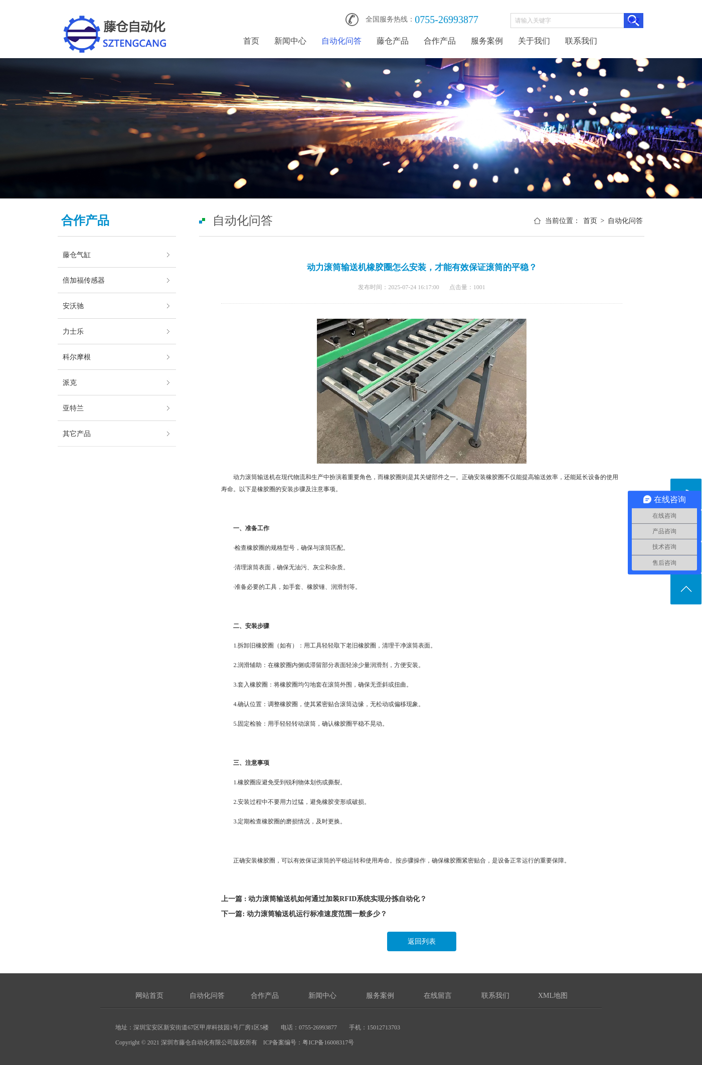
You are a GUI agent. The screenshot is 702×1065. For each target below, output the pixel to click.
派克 (70, 382)
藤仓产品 (393, 41)
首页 (251, 41)
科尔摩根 (77, 357)
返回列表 (422, 941)
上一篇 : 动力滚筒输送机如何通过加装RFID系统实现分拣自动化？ (324, 899)
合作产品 (440, 41)
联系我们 (581, 41)
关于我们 (534, 41)
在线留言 (438, 995)
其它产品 (77, 434)
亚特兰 (73, 408)
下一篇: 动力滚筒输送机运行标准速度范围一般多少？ (304, 914)
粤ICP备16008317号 (328, 1042)
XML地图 (553, 995)
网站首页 (149, 995)
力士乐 (73, 331)
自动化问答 (341, 41)
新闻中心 (290, 41)
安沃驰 (73, 306)
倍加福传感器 (84, 280)
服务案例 (487, 41)
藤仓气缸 (77, 255)
